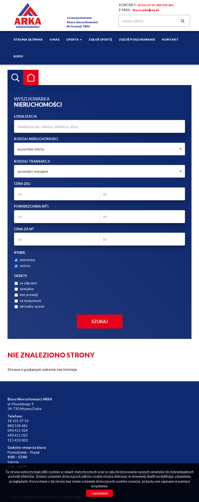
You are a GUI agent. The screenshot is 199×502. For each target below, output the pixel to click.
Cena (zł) (22, 183)
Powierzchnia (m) (31, 206)
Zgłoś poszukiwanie (137, 39)
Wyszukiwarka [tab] (15, 77)
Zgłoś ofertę (100, 39)
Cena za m (24, 229)
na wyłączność (28, 301)
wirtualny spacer (30, 306)
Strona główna (28, 39)
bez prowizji (26, 295)
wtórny (23, 266)
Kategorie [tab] (31, 77)
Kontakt (170, 39)
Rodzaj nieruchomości (36, 139)
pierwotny (25, 260)
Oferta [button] (74, 39)
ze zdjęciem (26, 283)
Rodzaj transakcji (32, 161)
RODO (18, 56)
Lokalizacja (25, 116)
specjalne (24, 289)
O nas (54, 39)
